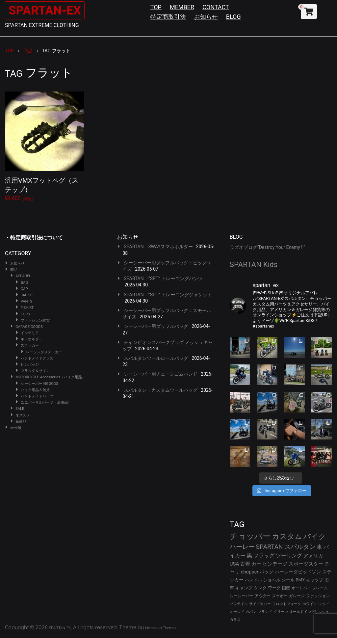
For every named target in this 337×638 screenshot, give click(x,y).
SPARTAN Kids (254, 264)
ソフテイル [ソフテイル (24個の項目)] (239, 604)
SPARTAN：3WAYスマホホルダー (158, 246)
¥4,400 (44, 145)
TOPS (25, 314)
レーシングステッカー (44, 352)
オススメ (22, 415)
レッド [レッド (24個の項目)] (323, 604)
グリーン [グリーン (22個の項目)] (280, 612)
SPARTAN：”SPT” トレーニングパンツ (163, 278)
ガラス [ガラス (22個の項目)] (235, 620)
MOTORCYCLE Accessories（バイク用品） (50, 377)
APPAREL (23, 276)
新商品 (20, 421)
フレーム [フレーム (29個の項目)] (320, 587)
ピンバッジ (30, 364)
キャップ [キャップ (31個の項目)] (314, 579)
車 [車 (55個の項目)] (319, 547)
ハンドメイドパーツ (37, 396)
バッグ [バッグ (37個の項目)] (266, 571)
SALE (19, 409)
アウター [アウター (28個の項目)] (263, 596)
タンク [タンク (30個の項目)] (260, 587)
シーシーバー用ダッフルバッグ (156, 326)
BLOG (233, 16)
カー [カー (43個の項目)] (256, 564)
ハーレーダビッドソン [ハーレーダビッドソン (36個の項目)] (298, 571)
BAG (24, 282)
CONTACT (215, 7)
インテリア (30, 333)
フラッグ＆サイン (35, 371)
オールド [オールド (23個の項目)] (237, 612)
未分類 (15, 428)
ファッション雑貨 (35, 320)
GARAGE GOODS (29, 327)
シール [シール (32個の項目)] (288, 579)
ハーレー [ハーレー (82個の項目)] (242, 546)
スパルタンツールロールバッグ (156, 358)
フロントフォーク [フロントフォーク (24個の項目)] (286, 604)
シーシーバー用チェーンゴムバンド (160, 374)
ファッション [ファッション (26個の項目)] (318, 596)
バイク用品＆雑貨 (35, 390)
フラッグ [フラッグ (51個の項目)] (263, 555)
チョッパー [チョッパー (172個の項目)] (250, 536)
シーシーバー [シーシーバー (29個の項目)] (241, 595)
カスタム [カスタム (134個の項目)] (287, 536)
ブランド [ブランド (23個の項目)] (265, 612)
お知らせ (206, 16)
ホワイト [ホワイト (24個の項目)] (309, 604)
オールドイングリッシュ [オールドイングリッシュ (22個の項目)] (309, 612)
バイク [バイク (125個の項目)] (314, 536)
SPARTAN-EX (48, 10)
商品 (13, 270)
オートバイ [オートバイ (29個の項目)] (301, 587)
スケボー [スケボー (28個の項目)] (280, 596)
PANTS (26, 301)
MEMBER (182, 7)
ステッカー (30, 345)
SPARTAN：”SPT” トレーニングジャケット (168, 294)
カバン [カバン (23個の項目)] (251, 612)
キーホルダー (31, 339)
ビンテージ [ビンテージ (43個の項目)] (275, 564)
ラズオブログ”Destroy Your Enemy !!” (267, 247)
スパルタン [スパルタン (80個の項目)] (300, 546)
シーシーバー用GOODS (39, 384)
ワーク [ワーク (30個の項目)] (274, 587)
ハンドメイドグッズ (37, 358)
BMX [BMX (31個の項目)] (300, 579)
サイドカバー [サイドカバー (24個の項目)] (260, 604)
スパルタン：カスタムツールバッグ (160, 390)
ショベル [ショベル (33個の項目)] (271, 579)
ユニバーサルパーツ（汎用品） (46, 402)
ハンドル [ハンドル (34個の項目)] (253, 579)
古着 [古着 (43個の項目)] (245, 564)
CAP (24, 289)
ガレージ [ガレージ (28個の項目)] (297, 596)
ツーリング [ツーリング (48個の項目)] (289, 555)
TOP (156, 7)
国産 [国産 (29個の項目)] (286, 587)
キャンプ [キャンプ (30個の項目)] (243, 587)
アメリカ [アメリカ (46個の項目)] (313, 556)
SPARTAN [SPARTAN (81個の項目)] (269, 546)
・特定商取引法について (34, 237)
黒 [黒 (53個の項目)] (249, 555)
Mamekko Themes (160, 627)
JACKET (27, 295)
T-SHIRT (27, 308)
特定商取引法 (168, 16)
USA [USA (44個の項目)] (234, 564)
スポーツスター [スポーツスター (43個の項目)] (306, 564)
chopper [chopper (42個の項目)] (250, 572)
